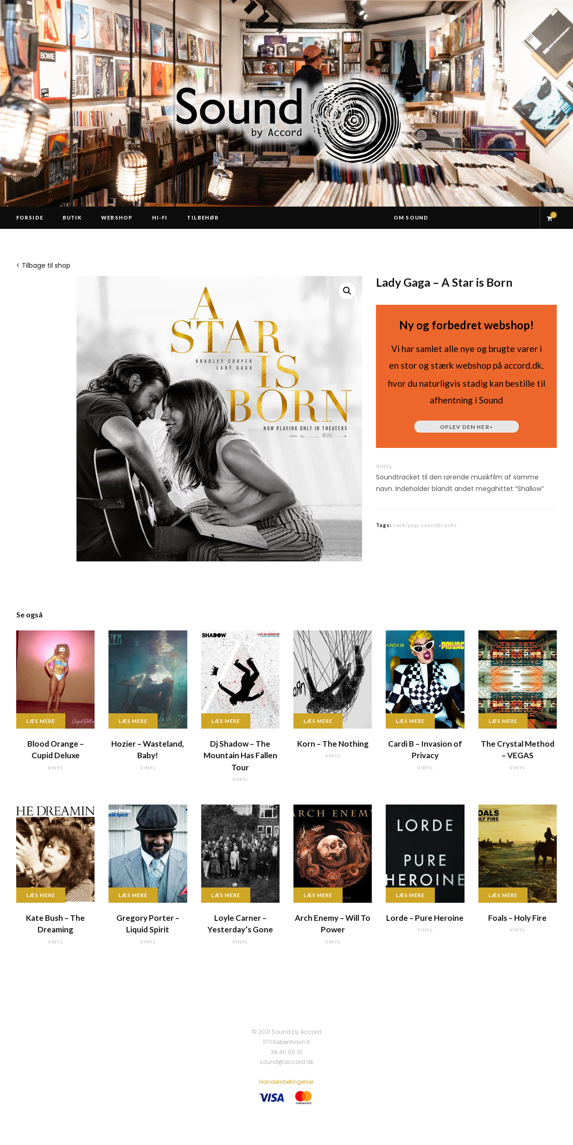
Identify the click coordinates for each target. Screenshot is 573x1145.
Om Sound (411, 217)
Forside (29, 217)
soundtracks (439, 525)
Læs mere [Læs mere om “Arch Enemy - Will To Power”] (318, 895)
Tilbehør (203, 217)
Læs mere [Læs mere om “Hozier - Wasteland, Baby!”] (133, 721)
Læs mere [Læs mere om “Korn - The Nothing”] (318, 721)
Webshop (117, 217)
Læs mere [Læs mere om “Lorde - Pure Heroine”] (410, 895)
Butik (72, 217)
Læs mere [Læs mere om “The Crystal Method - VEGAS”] (503, 721)
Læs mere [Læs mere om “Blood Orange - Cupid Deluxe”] (40, 721)
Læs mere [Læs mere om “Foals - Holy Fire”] (503, 895)
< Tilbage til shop (43, 265)
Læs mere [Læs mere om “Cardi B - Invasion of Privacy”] (410, 721)
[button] (347, 291)
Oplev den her (466, 426)
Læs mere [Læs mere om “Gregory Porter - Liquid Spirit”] (133, 895)
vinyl (384, 466)
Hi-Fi (160, 217)
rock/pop (405, 525)
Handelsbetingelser (286, 1082)
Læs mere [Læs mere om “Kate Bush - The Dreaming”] (40, 895)
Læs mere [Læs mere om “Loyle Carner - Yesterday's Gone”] (225, 895)
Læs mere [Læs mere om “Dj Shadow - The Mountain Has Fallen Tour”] (225, 721)
